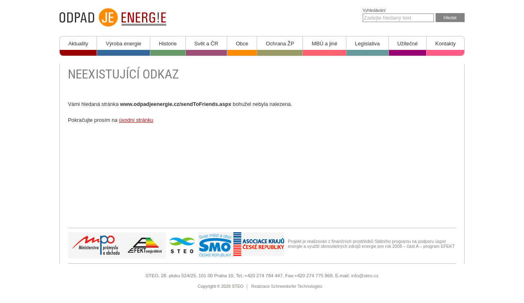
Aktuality (78, 43)
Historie (167, 43)
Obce (242, 43)
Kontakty (445, 43)
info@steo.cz (365, 275)
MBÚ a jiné (324, 43)
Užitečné (408, 43)
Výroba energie (123, 43)
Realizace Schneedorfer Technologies (287, 286)
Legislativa (367, 43)
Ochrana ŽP (280, 43)
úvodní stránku (136, 120)
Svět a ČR (206, 43)
